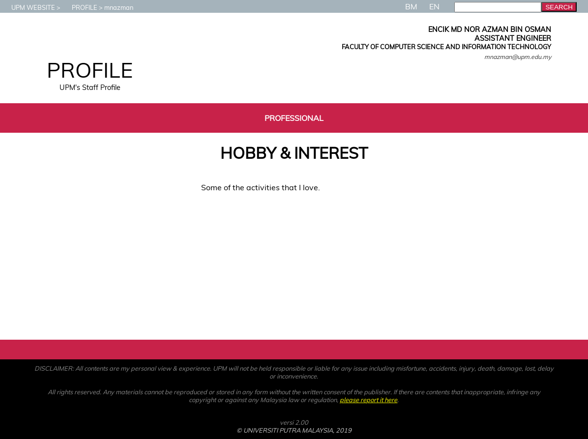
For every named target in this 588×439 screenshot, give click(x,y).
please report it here (368, 400)
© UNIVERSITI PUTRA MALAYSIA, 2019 (294, 430)
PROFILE (79, 7)
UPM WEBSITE (28, 7)
